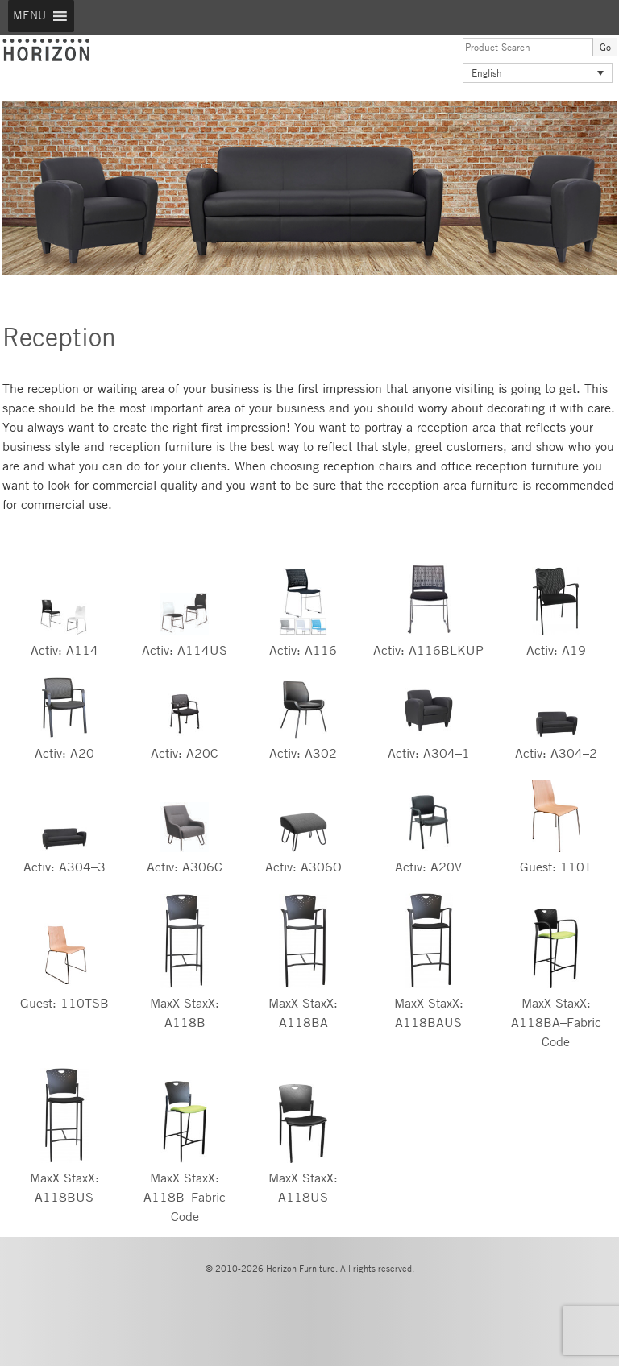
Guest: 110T (556, 867)
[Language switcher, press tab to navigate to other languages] (538, 73)
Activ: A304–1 (429, 753)
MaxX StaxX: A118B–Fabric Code (184, 1197)
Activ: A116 (303, 650)
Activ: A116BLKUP (428, 650)
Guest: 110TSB (64, 1003)
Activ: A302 (303, 753)
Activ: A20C (184, 753)
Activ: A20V (428, 867)
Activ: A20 (64, 753)
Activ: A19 (556, 650)
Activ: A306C (184, 867)
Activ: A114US (184, 650)
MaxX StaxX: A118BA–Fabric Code (556, 1022)
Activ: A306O (303, 867)
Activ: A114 (64, 650)
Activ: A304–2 (556, 753)
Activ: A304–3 (64, 867)
